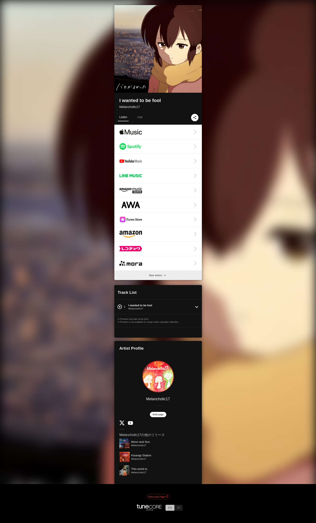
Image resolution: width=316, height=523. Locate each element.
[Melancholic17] (158, 376)
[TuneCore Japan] (149, 509)
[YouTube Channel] (130, 423)
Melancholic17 (129, 107)
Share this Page (158, 496)
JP (178, 507)
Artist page (158, 414)
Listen (123, 117)
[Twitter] (121, 424)
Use (140, 117)
